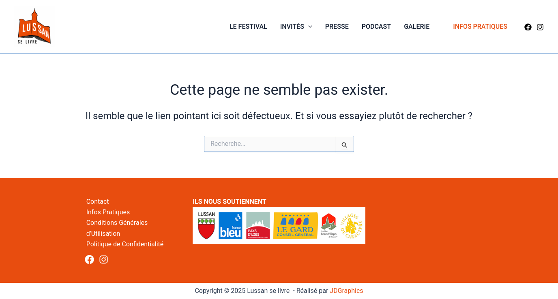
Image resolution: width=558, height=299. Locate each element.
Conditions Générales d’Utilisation (117, 228)
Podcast (376, 26)
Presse (337, 26)
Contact (97, 201)
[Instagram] (540, 27)
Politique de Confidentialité (125, 244)
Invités (296, 27)
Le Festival (248, 26)
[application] (308, 27)
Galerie (416, 26)
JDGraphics (346, 291)
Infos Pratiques (108, 212)
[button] (480, 27)
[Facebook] (528, 27)
